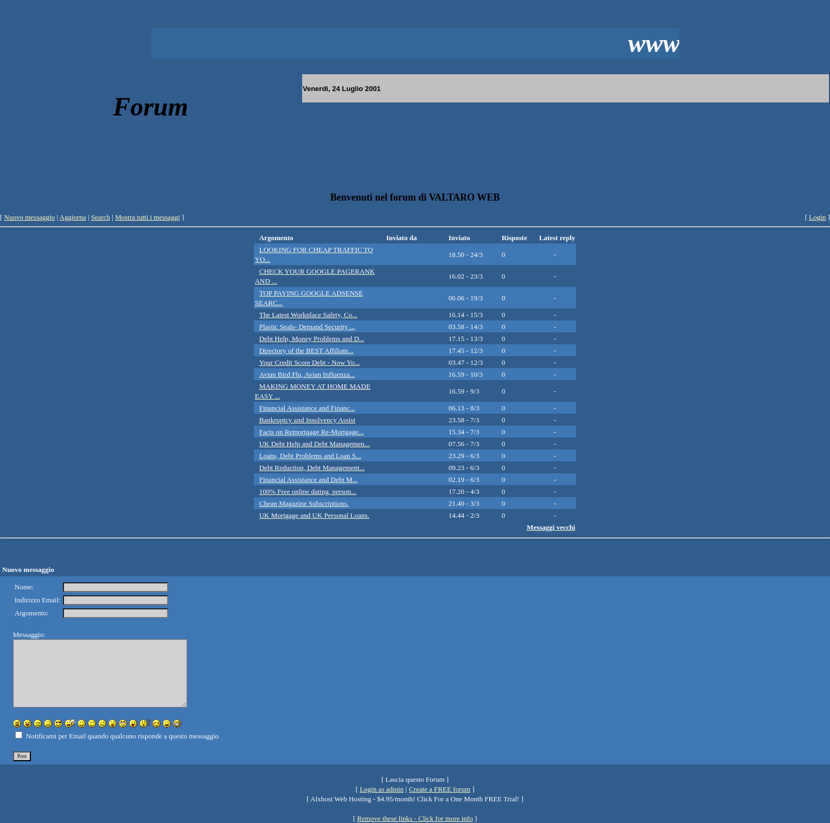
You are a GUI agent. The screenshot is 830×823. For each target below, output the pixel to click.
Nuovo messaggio (29, 217)
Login (817, 217)
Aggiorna (73, 217)
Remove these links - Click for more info (415, 818)
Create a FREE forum (439, 789)
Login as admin (382, 789)
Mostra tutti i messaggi (147, 217)
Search (100, 217)
